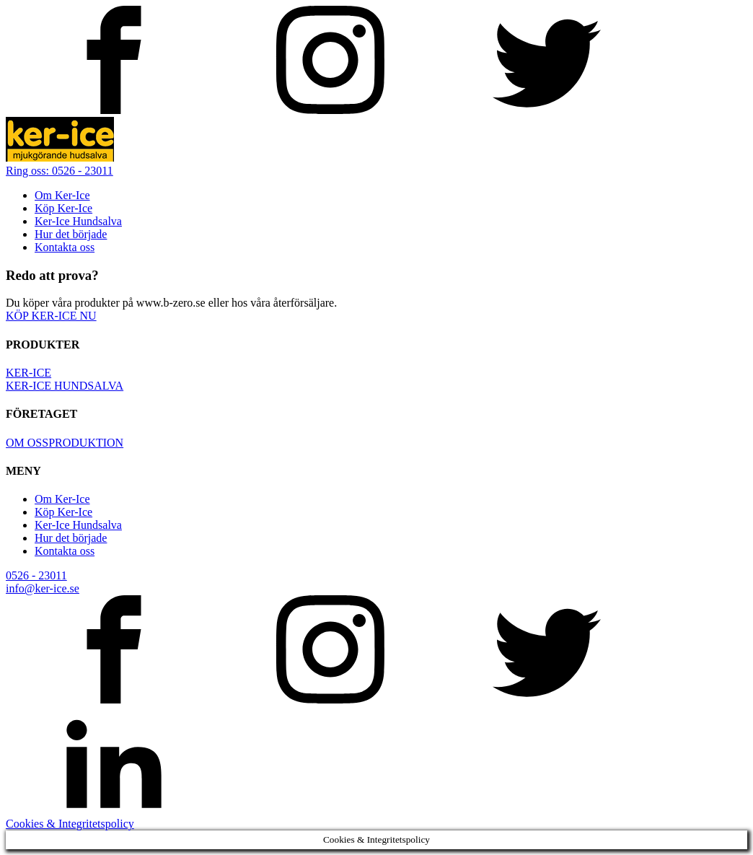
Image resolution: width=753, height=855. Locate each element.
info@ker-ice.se (42, 588)
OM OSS (27, 443)
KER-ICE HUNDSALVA (64, 386)
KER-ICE (28, 373)
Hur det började (71, 234)
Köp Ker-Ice (63, 208)
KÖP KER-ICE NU (51, 316)
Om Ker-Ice (62, 195)
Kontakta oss (64, 247)
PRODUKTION (85, 443)
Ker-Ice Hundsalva (78, 221)
